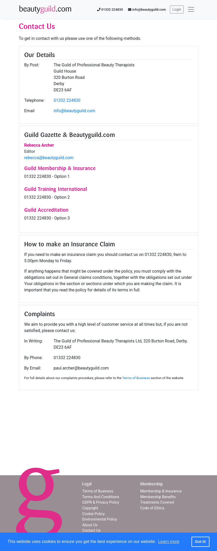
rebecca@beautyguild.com (48, 157)
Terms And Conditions (100, 497)
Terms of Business (136, 378)
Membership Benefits (158, 497)
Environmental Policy (99, 519)
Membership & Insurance (161, 491)
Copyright (90, 508)
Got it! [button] (200, 542)
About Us (90, 525)
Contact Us (91, 530)
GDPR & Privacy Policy (100, 502)
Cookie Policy (93, 514)
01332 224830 (67, 100)
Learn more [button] (168, 541)
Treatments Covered (157, 502)
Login (176, 9)
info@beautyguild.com (74, 110)
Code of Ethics (152, 508)
